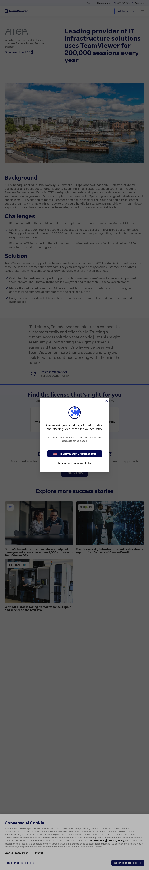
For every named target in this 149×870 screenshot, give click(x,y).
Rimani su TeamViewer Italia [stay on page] (74, 463)
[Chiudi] (106, 401)
